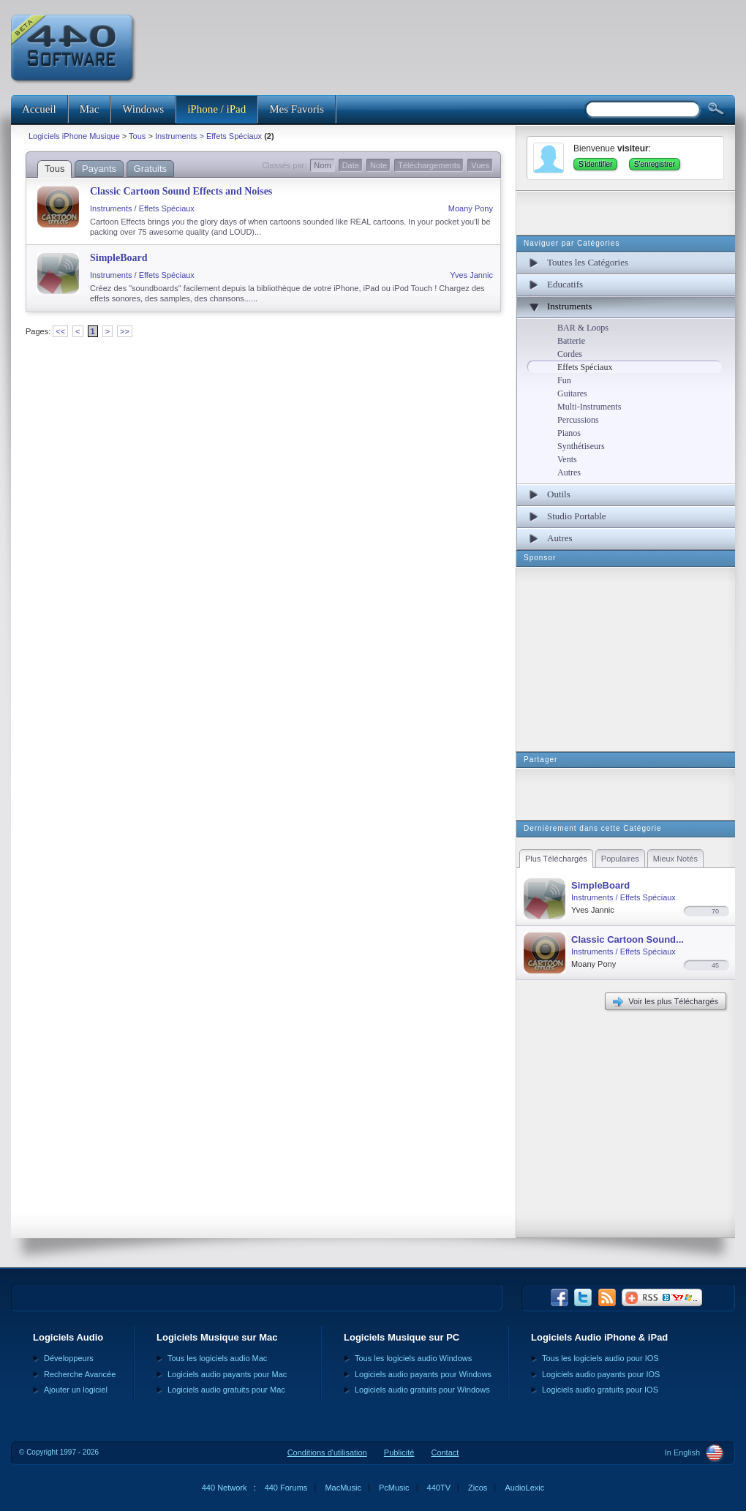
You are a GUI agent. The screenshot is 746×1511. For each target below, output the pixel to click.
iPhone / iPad (216, 109)
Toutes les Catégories (587, 262)
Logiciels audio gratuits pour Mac (226, 1389)
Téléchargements (429, 165)
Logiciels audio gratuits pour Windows (422, 1389)
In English (682, 1452)
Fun (564, 380)
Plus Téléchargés (556, 858)
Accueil (39, 109)
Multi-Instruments (589, 407)
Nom (322, 165)
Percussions (578, 420)
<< (60, 331)
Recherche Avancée (80, 1374)
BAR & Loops (583, 328)
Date (350, 165)
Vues (480, 165)
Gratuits (150, 168)
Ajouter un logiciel (76, 1389)
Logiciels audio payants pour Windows (423, 1374)
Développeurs (69, 1358)
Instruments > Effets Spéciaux (208, 136)
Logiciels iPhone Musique (74, 136)
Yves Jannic (471, 275)
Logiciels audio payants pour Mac (227, 1374)
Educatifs (565, 284)
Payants (99, 168)
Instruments (569, 306)
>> (124, 331)
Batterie (571, 341)
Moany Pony (470, 208)
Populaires (620, 858)
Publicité (399, 1452)
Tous (137, 136)
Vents (567, 459)
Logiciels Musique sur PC (401, 1337)
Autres (569, 472)
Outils (558, 494)
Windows (143, 109)
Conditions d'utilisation (327, 1452)
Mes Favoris (296, 109)
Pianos (569, 433)
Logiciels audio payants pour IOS (601, 1374)
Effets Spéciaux (584, 367)
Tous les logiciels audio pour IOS (600, 1358)
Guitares (572, 393)
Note (378, 165)
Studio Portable (576, 515)
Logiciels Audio (68, 1337)
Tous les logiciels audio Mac (217, 1358)
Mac (89, 109)
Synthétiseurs (581, 446)
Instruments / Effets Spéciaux (142, 208)
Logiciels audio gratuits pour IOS (600, 1389)
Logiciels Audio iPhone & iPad (599, 1337)
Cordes (569, 354)
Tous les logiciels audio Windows (413, 1358)
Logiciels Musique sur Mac (217, 1337)
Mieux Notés (675, 858)
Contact (445, 1452)
